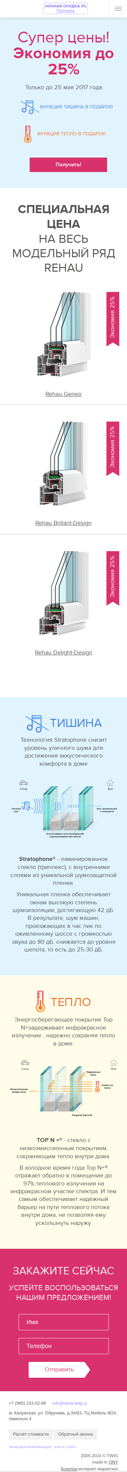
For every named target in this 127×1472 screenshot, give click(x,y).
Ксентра (69, 1468)
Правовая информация (30, 1447)
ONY (113, 1462)
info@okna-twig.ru (70, 1403)
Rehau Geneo (63, 394)
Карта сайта (65, 1447)
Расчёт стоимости (31, 1434)
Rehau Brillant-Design (63, 523)
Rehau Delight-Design (63, 652)
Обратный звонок (75, 1434)
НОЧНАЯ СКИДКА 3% (65, 8)
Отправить (59, 1369)
